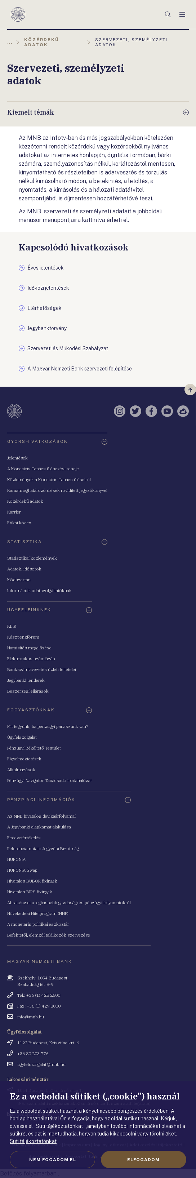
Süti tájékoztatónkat (33, 1141)
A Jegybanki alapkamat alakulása (39, 827)
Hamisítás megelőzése (29, 647)
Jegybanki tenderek (26, 680)
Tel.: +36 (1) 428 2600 (38, 995)
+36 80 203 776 (32, 1053)
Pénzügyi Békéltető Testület (34, 748)
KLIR (11, 626)
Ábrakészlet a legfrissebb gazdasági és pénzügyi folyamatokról (69, 902)
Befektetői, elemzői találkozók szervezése (48, 935)
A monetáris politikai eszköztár (38, 924)
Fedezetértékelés (24, 837)
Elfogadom (143, 1159)
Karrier (14, 512)
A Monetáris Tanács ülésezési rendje (43, 468)
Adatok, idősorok (24, 569)
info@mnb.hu (30, 1016)
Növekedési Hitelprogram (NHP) (37, 913)
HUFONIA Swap (22, 870)
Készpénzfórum (23, 637)
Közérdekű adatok (25, 501)
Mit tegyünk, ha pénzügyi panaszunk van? (47, 726)
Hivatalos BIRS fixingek (29, 891)
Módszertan (19, 579)
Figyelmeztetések (24, 758)
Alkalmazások (21, 769)
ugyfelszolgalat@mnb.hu (41, 1064)
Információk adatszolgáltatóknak (39, 590)
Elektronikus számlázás (31, 658)
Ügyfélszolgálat (22, 737)
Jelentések (17, 458)
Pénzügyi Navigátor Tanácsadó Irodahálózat (49, 780)
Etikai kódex (19, 522)
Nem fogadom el (52, 1159)
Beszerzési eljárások (28, 691)
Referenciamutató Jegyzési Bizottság (43, 848)
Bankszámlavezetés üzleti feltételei (41, 669)
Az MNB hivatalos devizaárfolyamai (41, 816)
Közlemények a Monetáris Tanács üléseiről (49, 479)
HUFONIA (16, 859)
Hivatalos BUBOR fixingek (32, 881)
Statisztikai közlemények (32, 558)
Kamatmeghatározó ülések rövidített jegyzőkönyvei (57, 490)
